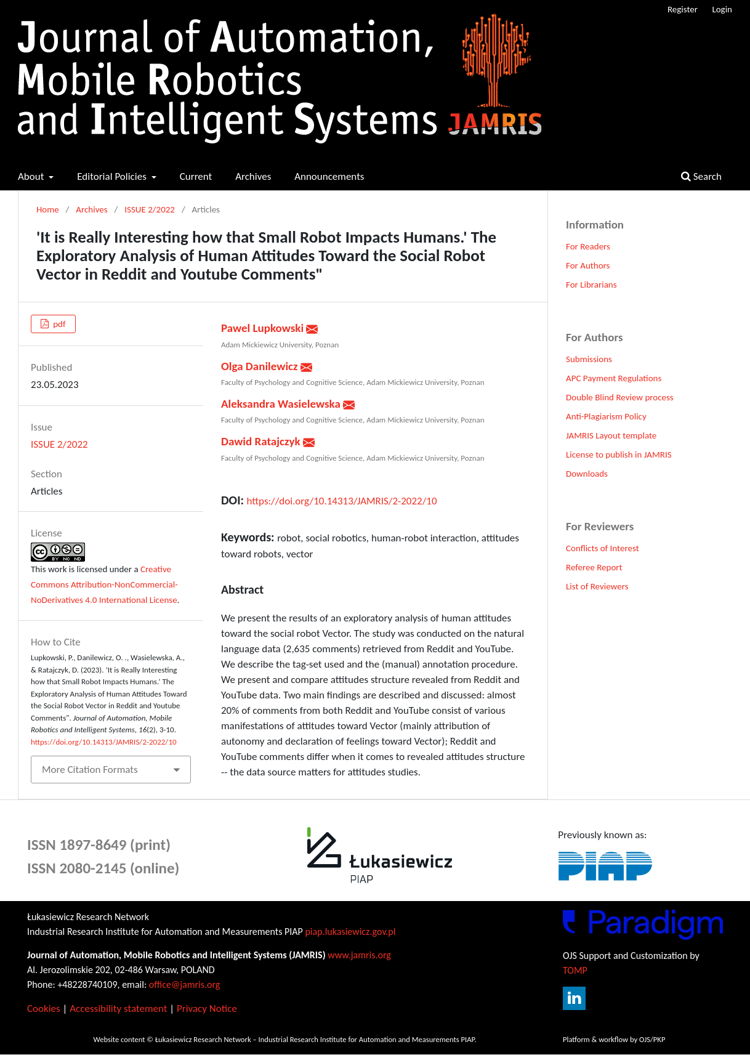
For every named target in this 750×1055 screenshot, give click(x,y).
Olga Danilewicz (260, 366)
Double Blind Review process (620, 397)
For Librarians (591, 284)
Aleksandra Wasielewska (282, 404)
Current (196, 176)
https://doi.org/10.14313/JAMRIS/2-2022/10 (342, 501)
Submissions (589, 359)
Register (682, 9)
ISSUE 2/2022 (149, 209)
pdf (58, 323)
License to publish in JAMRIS (619, 454)
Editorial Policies (112, 176)
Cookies (43, 1008)
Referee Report (594, 567)
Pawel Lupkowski (263, 328)
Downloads (587, 473)
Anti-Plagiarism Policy (606, 416)
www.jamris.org (359, 955)
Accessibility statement (118, 1008)
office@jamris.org (184, 984)
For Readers (588, 246)
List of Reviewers (597, 586)
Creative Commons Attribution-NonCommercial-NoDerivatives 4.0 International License (104, 584)
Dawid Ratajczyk (262, 441)
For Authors (588, 265)
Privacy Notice (207, 1008)
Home (47, 209)
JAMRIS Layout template (611, 435)
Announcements (329, 176)
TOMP (575, 970)
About (32, 176)
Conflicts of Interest (602, 548)
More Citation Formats (90, 769)
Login (722, 9)
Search (701, 176)
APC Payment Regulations (613, 378)
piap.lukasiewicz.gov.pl (350, 931)
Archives (253, 176)
